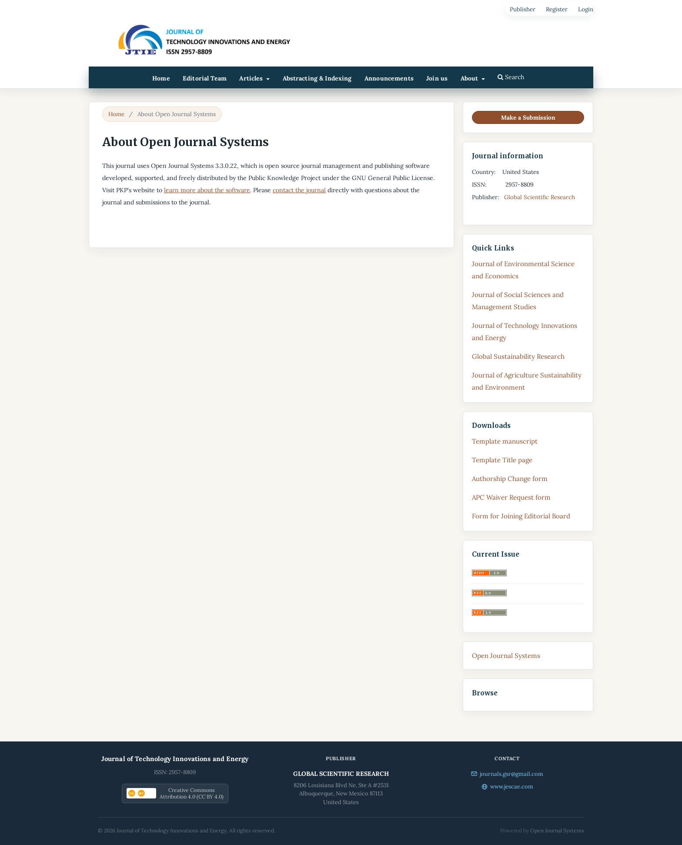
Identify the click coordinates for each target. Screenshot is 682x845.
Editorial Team (205, 78)
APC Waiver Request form (511, 497)
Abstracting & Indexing (317, 78)
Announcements (389, 78)
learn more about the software (207, 190)
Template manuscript (505, 441)
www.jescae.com (507, 786)
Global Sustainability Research (518, 356)
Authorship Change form (510, 478)
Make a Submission (528, 117)
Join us (437, 78)
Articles (251, 78)
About (470, 78)
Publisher (522, 9)
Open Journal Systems (506, 655)
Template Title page (502, 460)
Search (511, 77)
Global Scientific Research (540, 197)
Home (161, 78)
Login (585, 9)
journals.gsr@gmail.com (507, 774)
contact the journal (299, 190)
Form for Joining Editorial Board (521, 516)
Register (557, 9)
